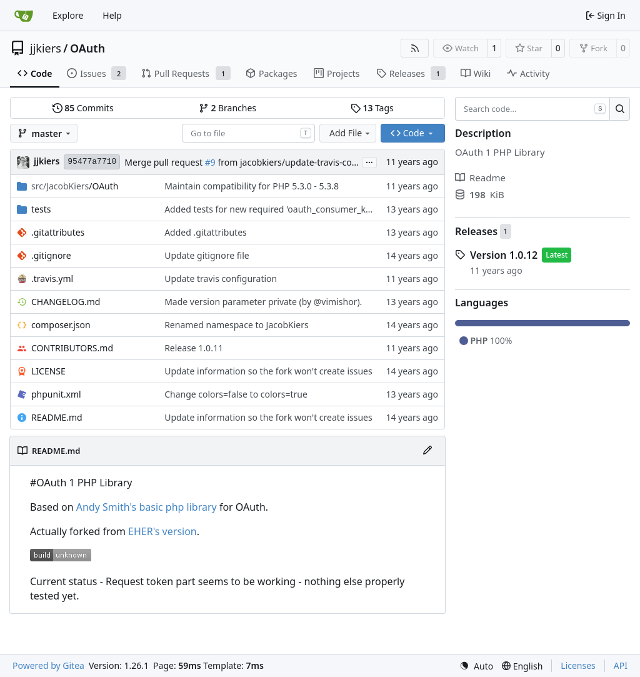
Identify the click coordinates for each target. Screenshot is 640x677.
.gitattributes (57, 232)
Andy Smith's (106, 507)
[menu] (476, 666)
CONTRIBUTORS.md (72, 348)
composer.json (61, 325)
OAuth (87, 48)
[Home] (23, 15)
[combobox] (248, 133)
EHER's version (162, 531)
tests (41, 209)
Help (112, 15)
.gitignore (51, 255)
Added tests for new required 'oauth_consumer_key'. (271, 209)
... (369, 161)
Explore (67, 15)
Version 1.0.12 (504, 255)
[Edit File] (428, 450)
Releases (476, 231)
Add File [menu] (350, 133)
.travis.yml (52, 278)
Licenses (578, 665)
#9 (210, 162)
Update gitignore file (206, 255)
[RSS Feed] (415, 48)
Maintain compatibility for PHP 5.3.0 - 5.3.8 (251, 186)
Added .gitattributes (205, 232)
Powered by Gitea (48, 665)
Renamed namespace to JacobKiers (236, 325)
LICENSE (48, 371)
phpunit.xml (56, 394)
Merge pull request (164, 162)
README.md (56, 417)
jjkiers (45, 48)
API (621, 665)
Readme (480, 177)
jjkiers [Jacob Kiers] (46, 161)
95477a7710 (92, 161)
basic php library (177, 507)
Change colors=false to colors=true (236, 394)
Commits (83, 108)
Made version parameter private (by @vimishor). (263, 302)
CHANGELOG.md (65, 302)
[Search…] (619, 109)
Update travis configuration (220, 278)
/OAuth (74, 186)
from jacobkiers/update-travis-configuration (307, 162)
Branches (227, 108)
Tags (372, 108)
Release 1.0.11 (193, 348)
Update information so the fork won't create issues (268, 371)
